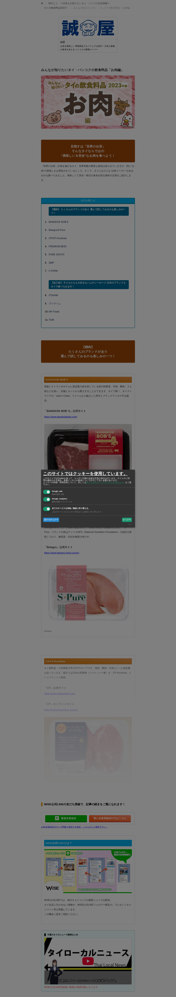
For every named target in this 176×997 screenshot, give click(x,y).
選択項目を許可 (51, 519)
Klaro (130, 524)
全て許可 (127, 519)
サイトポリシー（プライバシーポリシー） (105, 482)
